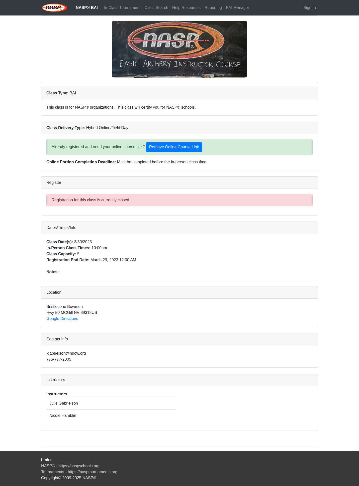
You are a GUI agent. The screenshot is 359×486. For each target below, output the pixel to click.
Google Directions (62, 318)
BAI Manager (237, 7)
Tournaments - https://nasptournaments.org (79, 472)
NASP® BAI (87, 7)
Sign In (309, 7)
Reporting (213, 7)
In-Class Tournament (122, 7)
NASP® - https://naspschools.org (70, 466)
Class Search (156, 7)
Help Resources (186, 7)
